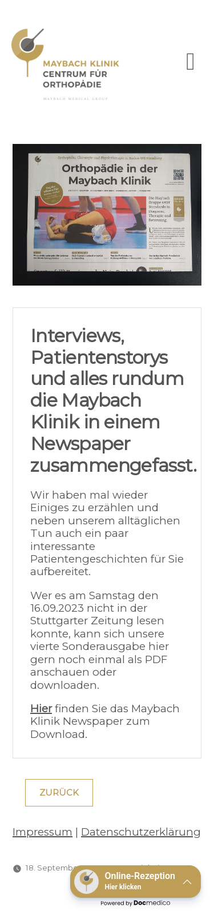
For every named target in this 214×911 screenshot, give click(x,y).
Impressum (42, 831)
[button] (135, 881)
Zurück (59, 793)
